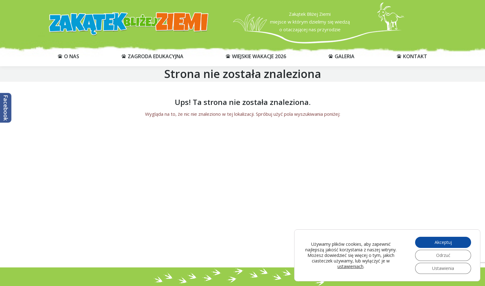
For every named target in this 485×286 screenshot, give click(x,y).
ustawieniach (350, 266)
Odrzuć (443, 255)
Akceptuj (443, 242)
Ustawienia (443, 268)
